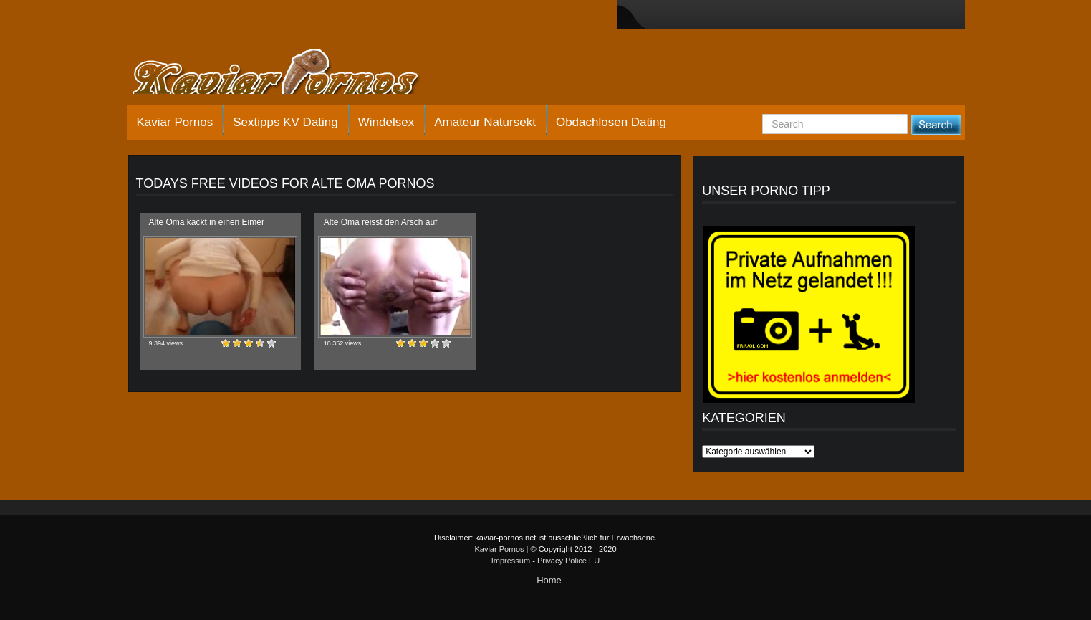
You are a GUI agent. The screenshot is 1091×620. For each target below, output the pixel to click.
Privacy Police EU (568, 560)
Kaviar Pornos (175, 122)
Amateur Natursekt (485, 122)
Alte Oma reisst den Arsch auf (381, 222)
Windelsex (386, 122)
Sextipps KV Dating (285, 122)
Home (549, 580)
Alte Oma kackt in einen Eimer (206, 222)
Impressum (510, 560)
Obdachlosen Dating (611, 122)
